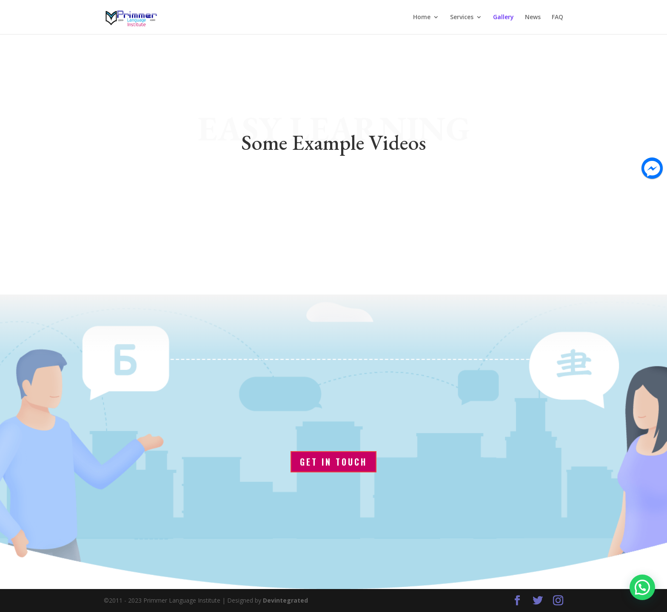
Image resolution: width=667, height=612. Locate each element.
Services (461, 17)
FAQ (557, 17)
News (533, 17)
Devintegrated (285, 600)
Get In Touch (333, 461)
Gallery (503, 17)
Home (421, 17)
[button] (642, 587)
